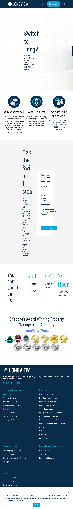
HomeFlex (43, 390)
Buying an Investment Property (15, 458)
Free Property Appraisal (12, 451)
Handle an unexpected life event (51, 420)
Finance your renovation (48, 405)
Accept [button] (36, 504)
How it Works (44, 451)
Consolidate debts (46, 409)
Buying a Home (9, 454)
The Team (43, 454)
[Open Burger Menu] (64, 4)
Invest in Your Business (48, 402)
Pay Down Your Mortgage (49, 398)
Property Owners (9, 413)
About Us (7, 473)
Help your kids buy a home (49, 416)
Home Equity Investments (51, 446)
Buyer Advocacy (10, 446)
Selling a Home (8, 462)
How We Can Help (10, 478)
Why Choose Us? (9, 481)
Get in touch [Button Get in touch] (53, 4)
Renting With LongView (12, 405)
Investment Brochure (47, 458)
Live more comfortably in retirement (53, 424)
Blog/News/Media (10, 485)
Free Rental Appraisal (11, 402)
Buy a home (43, 427)
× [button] (68, 492)
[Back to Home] (18, 5)
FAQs (41, 431)
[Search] (43, 4)
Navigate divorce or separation (51, 413)
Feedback (43, 438)
